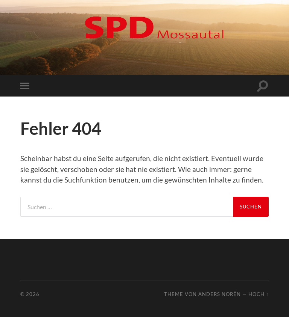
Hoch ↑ (258, 294)
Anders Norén (219, 294)
